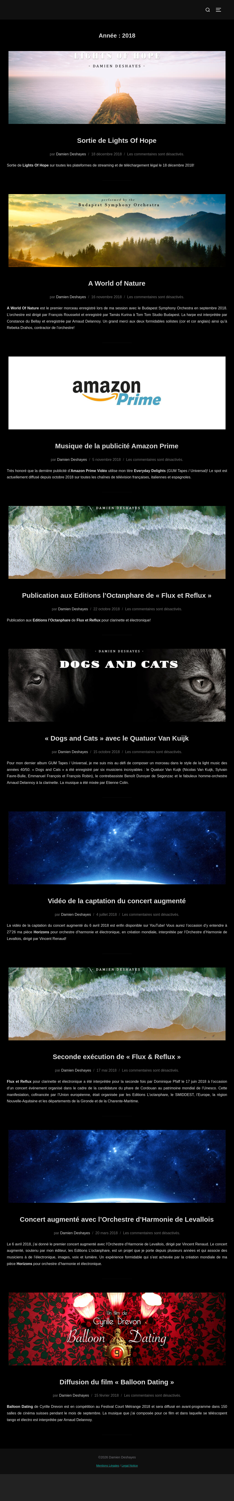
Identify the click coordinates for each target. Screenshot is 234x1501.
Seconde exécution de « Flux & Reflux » (116, 1069)
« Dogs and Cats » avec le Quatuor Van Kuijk (117, 750)
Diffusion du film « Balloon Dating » (117, 1407)
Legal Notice (130, 1492)
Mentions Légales (107, 1492)
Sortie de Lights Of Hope (117, 139)
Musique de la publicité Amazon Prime (116, 445)
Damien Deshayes (71, 154)
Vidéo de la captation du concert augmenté (117, 913)
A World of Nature (116, 282)
